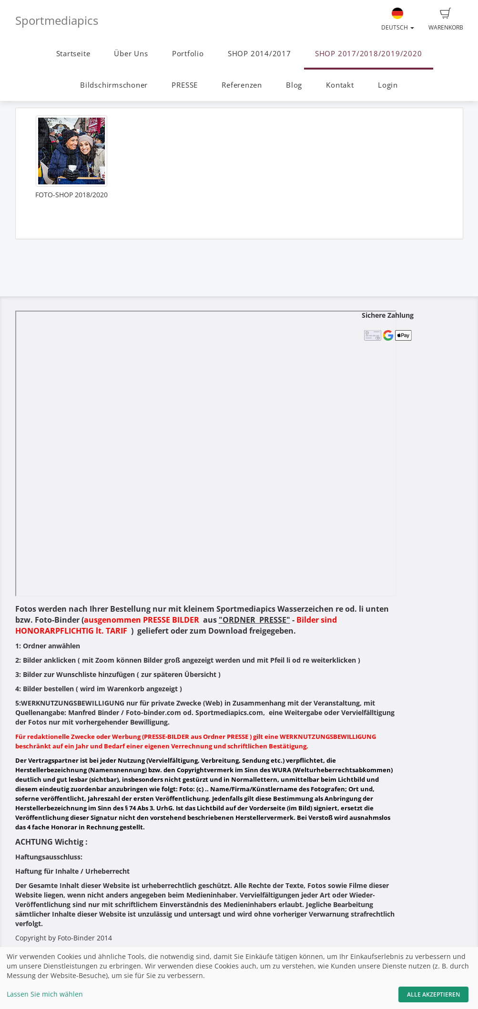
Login (388, 85)
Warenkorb (445, 19)
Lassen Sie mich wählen (45, 994)
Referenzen (242, 85)
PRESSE (185, 85)
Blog (294, 85)
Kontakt (340, 85)
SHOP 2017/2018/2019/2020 (368, 54)
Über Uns (131, 54)
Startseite (73, 54)
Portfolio (188, 54)
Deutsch (397, 19)
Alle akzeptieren (433, 994)
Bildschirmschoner (114, 85)
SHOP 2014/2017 (259, 54)
